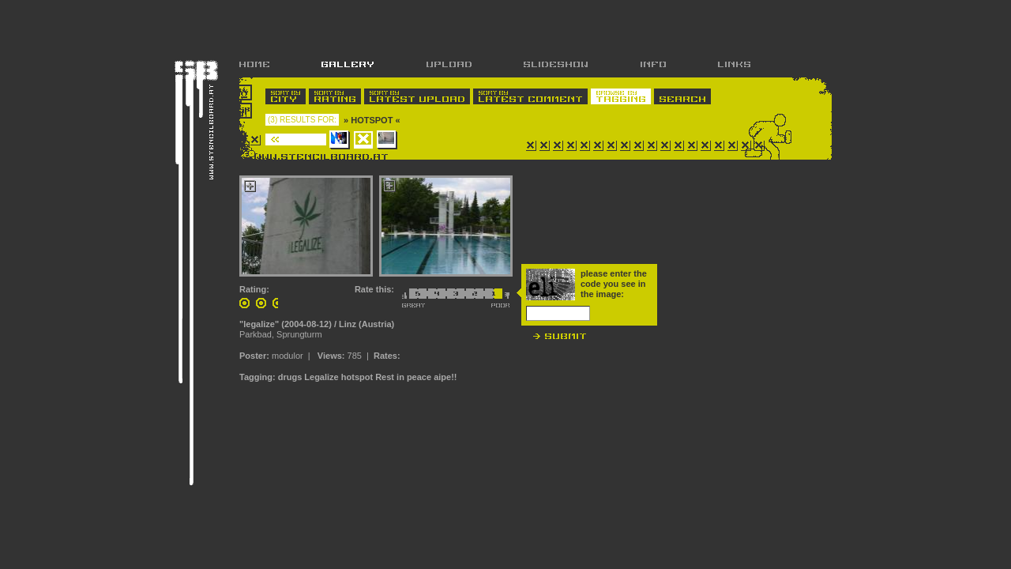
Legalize (321, 377)
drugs (290, 377)
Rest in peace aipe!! (416, 377)
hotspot (357, 377)
